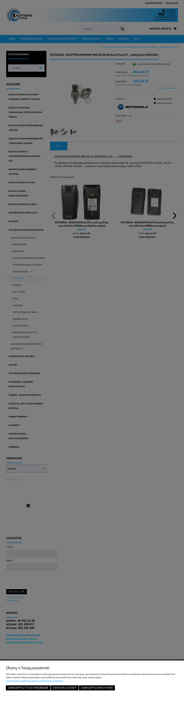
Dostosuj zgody (64, 687)
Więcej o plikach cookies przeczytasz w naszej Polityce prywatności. (34, 681)
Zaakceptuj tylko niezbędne (28, 687)
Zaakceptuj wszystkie (97, 687)
